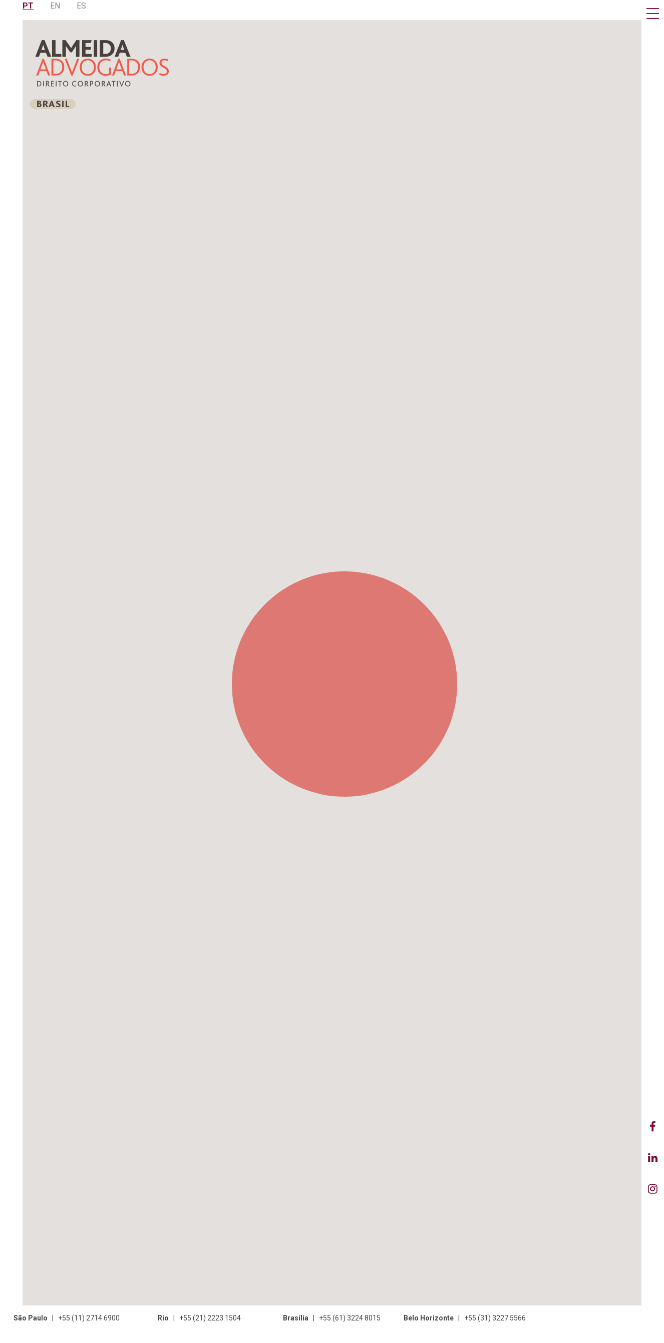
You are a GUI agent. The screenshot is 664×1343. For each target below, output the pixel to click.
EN (55, 6)
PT (28, 6)
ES (81, 6)
